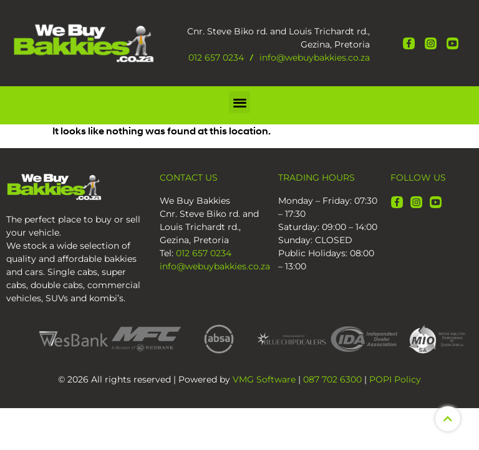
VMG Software (264, 379)
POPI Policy (395, 379)
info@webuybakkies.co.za (314, 57)
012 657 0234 (216, 57)
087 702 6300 (332, 379)
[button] (240, 102)
